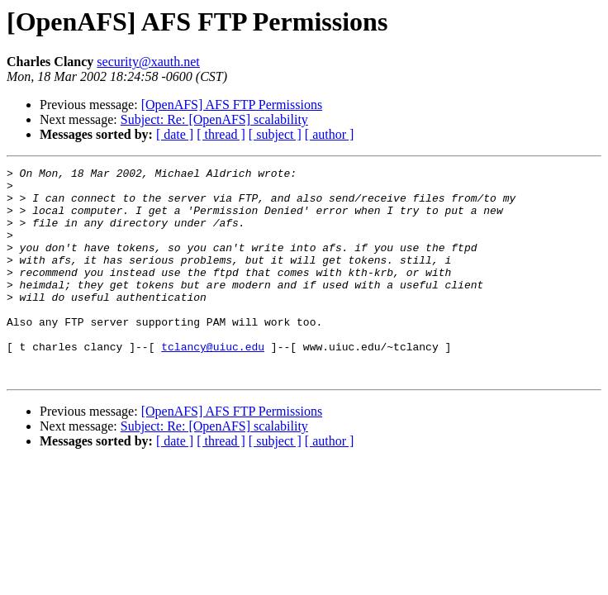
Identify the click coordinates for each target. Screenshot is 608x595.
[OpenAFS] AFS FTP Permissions (231, 105)
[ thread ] (221, 134)
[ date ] (174, 134)
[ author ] (329, 134)
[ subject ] (275, 134)
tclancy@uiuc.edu (212, 383)
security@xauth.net (148, 62)
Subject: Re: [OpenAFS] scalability (214, 119)
